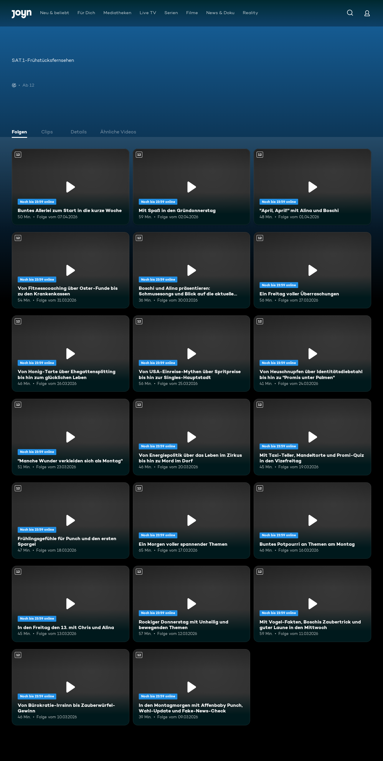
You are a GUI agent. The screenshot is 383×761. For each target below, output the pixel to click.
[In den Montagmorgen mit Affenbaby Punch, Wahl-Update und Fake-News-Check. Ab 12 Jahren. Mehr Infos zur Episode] (191, 687)
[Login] (367, 13)
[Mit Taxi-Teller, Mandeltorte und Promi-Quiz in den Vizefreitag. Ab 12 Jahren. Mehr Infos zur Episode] (312, 437)
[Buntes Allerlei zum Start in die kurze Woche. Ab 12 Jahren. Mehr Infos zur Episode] (70, 187)
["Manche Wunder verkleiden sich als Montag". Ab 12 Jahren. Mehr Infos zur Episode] (70, 437)
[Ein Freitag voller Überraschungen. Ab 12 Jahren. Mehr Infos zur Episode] (312, 270)
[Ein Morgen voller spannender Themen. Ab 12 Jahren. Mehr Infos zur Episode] (191, 520)
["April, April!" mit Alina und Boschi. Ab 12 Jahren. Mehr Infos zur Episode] (312, 187)
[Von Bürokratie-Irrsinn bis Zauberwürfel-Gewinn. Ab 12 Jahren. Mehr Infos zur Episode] (70, 687)
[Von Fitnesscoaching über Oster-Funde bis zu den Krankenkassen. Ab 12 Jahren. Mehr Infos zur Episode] (70, 270)
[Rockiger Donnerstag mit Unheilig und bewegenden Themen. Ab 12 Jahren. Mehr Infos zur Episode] (191, 604)
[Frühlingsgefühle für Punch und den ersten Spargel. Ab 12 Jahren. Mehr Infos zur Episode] (70, 520)
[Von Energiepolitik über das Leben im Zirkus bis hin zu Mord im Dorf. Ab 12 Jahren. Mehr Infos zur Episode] (191, 437)
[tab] (21, 132)
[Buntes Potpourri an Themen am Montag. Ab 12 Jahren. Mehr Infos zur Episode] (312, 520)
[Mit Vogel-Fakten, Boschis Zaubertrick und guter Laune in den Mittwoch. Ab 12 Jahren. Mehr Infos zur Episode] (312, 604)
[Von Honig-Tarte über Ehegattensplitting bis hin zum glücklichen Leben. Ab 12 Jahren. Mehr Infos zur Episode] (70, 353)
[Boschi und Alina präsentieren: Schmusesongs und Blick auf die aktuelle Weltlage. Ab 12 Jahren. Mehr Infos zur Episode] (191, 270)
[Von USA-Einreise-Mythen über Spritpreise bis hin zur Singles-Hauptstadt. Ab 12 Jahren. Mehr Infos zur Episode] (191, 353)
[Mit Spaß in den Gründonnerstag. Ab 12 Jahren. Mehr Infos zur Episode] (191, 187)
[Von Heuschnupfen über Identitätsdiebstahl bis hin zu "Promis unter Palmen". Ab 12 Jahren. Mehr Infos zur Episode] (312, 353)
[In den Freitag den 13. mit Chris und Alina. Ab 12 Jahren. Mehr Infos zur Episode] (70, 604)
